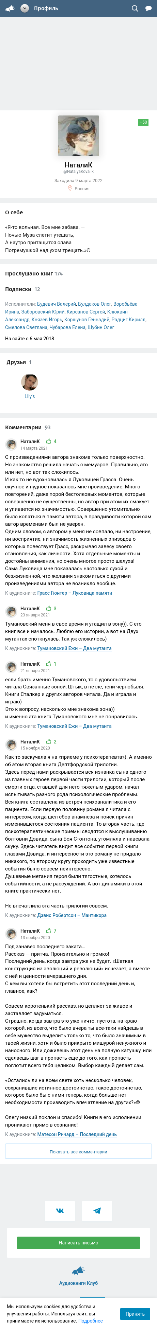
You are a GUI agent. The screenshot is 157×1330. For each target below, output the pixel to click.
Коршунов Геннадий (86, 319)
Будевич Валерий (56, 304)
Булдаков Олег (94, 304)
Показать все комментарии (78, 1151)
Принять (135, 1314)
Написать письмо (78, 1242)
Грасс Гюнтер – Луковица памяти (74, 593)
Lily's (30, 396)
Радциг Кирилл (129, 319)
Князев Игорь (47, 319)
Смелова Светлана (26, 327)
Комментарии (28, 427)
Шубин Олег (101, 327)
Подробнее (90, 1321)
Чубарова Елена (67, 327)
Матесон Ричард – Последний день (77, 1134)
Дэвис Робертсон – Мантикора (72, 915)
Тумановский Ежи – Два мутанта (74, 648)
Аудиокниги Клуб (78, 1267)
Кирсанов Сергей (86, 311)
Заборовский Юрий (43, 311)
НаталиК (30, 441)
